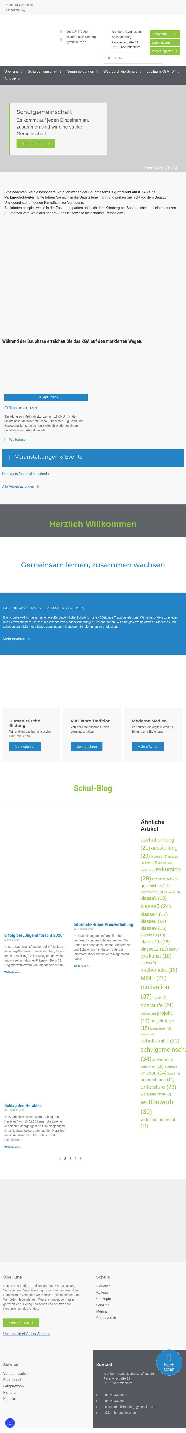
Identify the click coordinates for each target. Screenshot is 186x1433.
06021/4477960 (77, 31)
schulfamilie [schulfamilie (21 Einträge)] (160, 1041)
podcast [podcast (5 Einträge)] (148, 1013)
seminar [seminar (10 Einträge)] (152, 1066)
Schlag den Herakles (23, 1105)
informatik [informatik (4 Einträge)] (172, 892)
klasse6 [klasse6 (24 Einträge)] (156, 906)
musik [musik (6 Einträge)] (159, 997)
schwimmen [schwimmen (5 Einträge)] (162, 1059)
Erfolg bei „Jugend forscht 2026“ (34, 935)
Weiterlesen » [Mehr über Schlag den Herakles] (12, 1147)
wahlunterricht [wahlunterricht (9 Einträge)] (156, 1094)
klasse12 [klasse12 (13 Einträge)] (154, 948)
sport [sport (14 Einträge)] (156, 1073)
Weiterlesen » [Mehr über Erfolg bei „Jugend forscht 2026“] (12, 972)
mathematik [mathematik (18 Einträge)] (159, 970)
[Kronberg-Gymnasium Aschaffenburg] (106, 34)
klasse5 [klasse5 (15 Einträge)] (153, 898)
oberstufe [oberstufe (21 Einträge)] (157, 1005)
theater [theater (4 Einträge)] (173, 1073)
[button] (14, 71)
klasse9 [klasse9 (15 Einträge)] (153, 928)
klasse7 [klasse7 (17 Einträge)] (154, 914)
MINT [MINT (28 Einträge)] (154, 978)
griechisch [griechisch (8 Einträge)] (152, 892)
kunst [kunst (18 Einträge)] (160, 956)
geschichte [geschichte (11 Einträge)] (155, 885)
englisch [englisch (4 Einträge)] (148, 870)
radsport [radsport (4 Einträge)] (148, 1034)
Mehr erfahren (36, 144)
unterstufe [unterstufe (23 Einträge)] (158, 1087)
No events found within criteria (25, 474)
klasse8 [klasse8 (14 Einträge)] (153, 921)
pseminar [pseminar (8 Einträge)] (160, 1028)
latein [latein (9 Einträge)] (148, 963)
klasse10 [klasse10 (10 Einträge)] (153, 935)
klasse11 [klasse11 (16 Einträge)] (155, 941)
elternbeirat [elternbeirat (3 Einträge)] (165, 862)
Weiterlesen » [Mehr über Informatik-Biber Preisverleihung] (82, 966)
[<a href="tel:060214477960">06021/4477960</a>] (61, 31)
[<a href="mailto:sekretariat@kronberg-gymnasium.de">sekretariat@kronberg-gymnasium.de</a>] (61, 39)
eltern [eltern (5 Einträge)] (151, 862)
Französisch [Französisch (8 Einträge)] (165, 879)
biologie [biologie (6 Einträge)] (159, 856)
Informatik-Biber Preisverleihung (103, 924)
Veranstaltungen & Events (48, 457)
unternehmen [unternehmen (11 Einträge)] (157, 1079)
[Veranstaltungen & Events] (8, 457)
